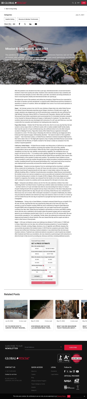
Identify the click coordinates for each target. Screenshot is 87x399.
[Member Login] (75, 3)
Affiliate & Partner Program (38, 380)
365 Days (50, 262)
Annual (37, 253)
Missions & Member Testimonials (28, 19)
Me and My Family (50, 248)
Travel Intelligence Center (38, 383)
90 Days (50, 259)
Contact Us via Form (11, 374)
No (50, 267)
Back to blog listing (10, 9)
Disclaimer (54, 370)
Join (83, 3)
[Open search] (72, 3)
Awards (33, 386)
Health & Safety (9, 19)
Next (79, 314)
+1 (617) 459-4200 (10, 370)
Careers (33, 374)
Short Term (50, 253)
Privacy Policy (61, 396)
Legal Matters (54, 374)
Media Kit (33, 390)
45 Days (37, 259)
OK (68, 396)
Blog (32, 377)
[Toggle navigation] (2, 3)
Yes (37, 267)
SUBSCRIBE (73, 347)
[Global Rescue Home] (16, 3)
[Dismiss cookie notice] (84, 396)
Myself (37, 248)
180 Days (37, 262)
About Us (33, 370)
